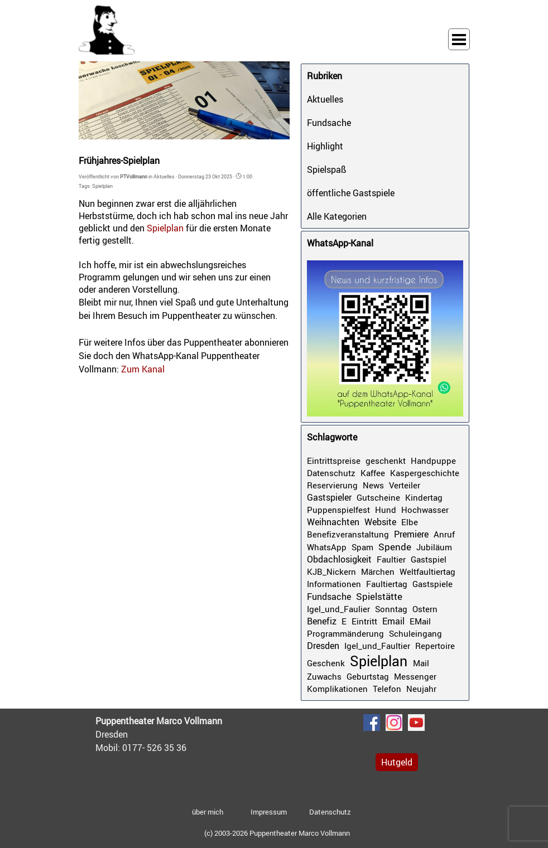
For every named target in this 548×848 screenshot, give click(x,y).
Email (393, 621)
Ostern (425, 608)
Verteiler (404, 485)
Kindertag (424, 497)
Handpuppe (433, 460)
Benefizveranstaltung (348, 534)
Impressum (269, 812)
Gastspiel (428, 559)
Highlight (325, 146)
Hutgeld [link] (396, 762)
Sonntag (391, 608)
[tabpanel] (179, 734)
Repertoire (435, 645)
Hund (385, 509)
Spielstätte (379, 596)
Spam (362, 547)
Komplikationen (337, 688)
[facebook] (371, 722)
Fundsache (329, 123)
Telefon (387, 688)
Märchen (378, 571)
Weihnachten (333, 522)
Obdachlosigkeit (339, 559)
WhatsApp (327, 547)
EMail (420, 621)
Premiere (411, 534)
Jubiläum (434, 547)
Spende (394, 546)
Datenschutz (331, 472)
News (373, 485)
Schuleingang (415, 633)
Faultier (391, 559)
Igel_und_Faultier (377, 645)
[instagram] (394, 722)
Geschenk (326, 662)
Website (380, 522)
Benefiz (322, 621)
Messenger (415, 676)
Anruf (444, 534)
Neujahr (421, 688)
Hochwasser (425, 509)
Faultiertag (386, 583)
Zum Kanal (143, 369)
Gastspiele (432, 583)
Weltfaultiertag (427, 571)
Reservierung (332, 485)
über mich (207, 812)
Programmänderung (345, 633)
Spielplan (102, 186)
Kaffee (372, 472)
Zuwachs (324, 676)
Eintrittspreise (333, 460)
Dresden (323, 645)
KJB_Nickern (331, 571)
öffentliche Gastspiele (351, 193)
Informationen (334, 583)
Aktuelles (325, 99)
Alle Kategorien (337, 216)
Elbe (409, 521)
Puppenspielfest (338, 509)
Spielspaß (327, 169)
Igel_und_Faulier (338, 608)
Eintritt (364, 621)
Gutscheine (378, 497)
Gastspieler (329, 497)
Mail (421, 662)
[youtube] (416, 722)
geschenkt (386, 460)
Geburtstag (368, 676)
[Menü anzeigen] (459, 39)
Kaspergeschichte (424, 472)
